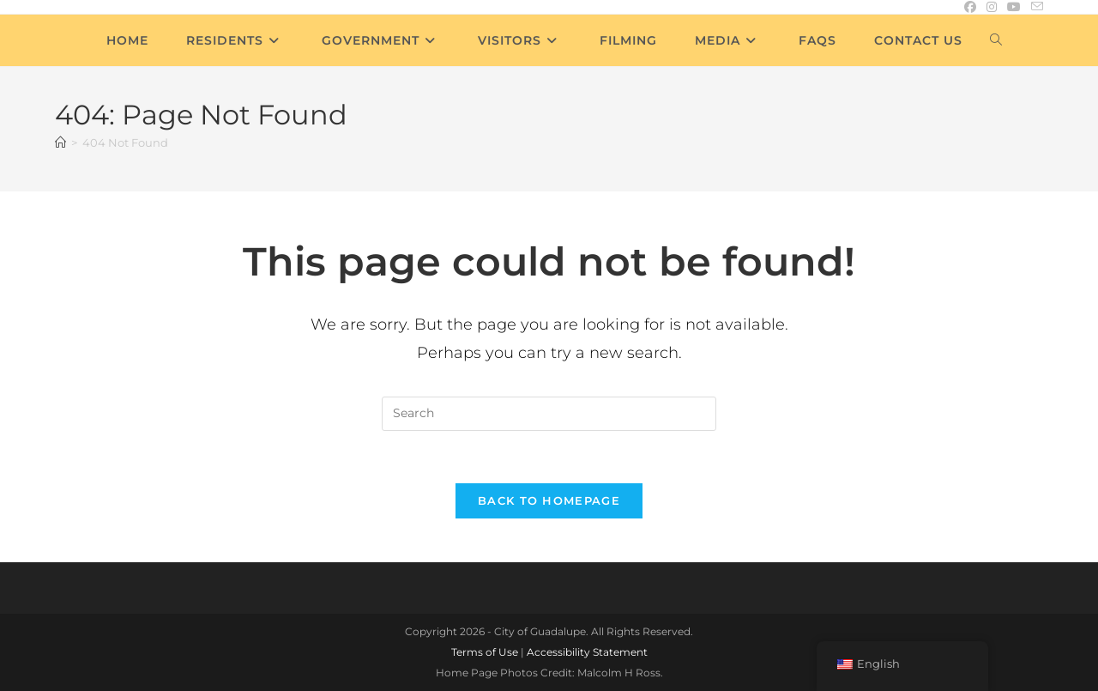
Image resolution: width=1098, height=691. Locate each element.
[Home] (60, 142)
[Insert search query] (549, 414)
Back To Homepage (549, 500)
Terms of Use (484, 652)
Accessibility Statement (587, 652)
